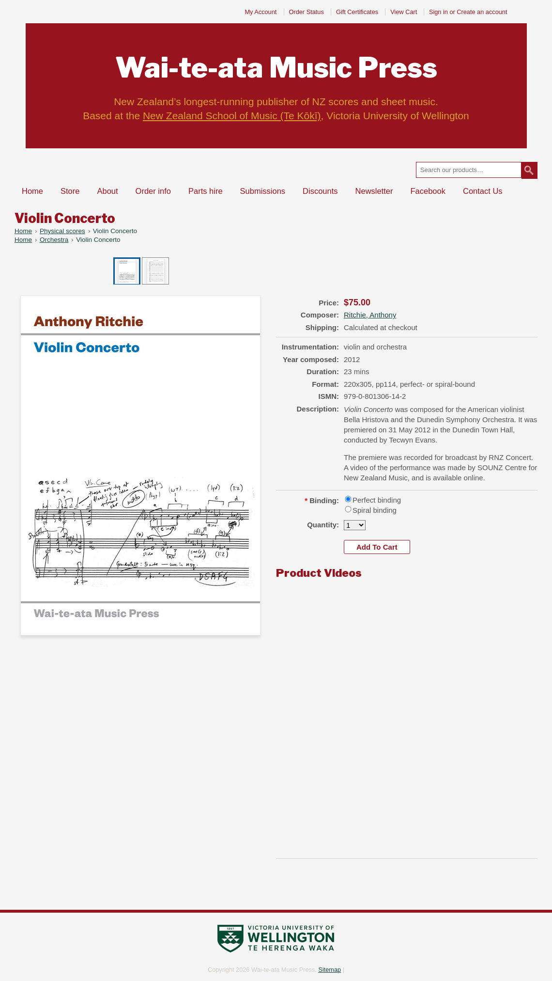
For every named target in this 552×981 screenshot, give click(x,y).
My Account (260, 12)
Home (23, 231)
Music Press (276, 67)
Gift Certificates (357, 12)
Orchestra (54, 239)
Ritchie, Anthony (370, 315)
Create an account (482, 12)
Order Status (306, 12)
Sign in (438, 12)
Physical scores (62, 231)
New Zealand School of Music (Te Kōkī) (232, 115)
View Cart (404, 12)
